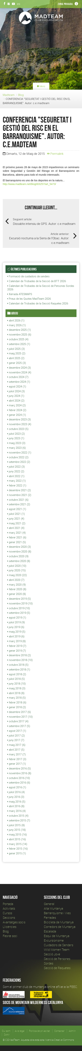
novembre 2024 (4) (19, 372)
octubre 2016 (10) (18, 778)
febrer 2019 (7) (16, 646)
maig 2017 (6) (16, 745)
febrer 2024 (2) (16, 410)
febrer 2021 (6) (16, 537)
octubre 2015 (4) (17, 815)
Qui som (6, 1031)
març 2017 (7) (16, 754)
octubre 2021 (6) (17, 499)
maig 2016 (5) (16, 801)
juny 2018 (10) (16, 683)
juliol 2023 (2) (16, 433)
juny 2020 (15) (16, 570)
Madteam (8, 95)
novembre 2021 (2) (19, 495)
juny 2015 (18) (16, 829)
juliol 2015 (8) (16, 825)
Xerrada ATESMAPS (19, 294)
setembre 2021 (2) (18, 504)
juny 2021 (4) (15, 518)
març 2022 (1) (16, 480)
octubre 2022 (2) (17, 457)
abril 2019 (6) (15, 636)
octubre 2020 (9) (17, 556)
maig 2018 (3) (16, 688)
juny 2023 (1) (15, 438)
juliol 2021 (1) (16, 514)
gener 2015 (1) (16, 853)
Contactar (59, 1031)
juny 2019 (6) (15, 627)
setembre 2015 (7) (18, 820)
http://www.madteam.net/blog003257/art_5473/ (29, 184)
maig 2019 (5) (16, 631)
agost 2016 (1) (16, 787)
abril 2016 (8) (15, 806)
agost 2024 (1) (16, 386)
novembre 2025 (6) (19, 334)
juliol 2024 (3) (16, 391)
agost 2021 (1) (16, 509)
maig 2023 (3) (16, 443)
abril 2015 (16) (16, 839)
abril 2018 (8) (15, 693)
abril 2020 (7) (15, 580)
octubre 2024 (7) (17, 377)
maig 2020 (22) (17, 575)
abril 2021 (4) (15, 528)
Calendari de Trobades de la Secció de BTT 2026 (36, 281)
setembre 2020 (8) (18, 561)
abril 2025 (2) (15, 358)
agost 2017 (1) (16, 730)
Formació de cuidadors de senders (28, 276)
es (18, 4)
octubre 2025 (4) (17, 339)
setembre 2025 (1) (18, 344)
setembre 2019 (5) (18, 613)
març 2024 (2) (16, 405)
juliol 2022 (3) (16, 466)
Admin (72, 1031)
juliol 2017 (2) (16, 735)
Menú (41, 86)
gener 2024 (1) (16, 415)
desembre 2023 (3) (19, 419)
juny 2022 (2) (15, 471)
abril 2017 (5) (15, 749)
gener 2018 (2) (16, 707)
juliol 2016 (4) (16, 792)
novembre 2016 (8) (19, 773)
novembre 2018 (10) (20, 660)
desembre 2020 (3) (19, 546)
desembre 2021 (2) (19, 490)
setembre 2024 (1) (18, 381)
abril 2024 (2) (15, 400)
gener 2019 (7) (16, 650)
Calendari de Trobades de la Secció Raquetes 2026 (37, 303)
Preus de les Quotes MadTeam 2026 (29, 298)
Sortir (6, 1034)
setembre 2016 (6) (18, 782)
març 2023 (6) (16, 447)
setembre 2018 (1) (18, 669)
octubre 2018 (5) (17, 664)
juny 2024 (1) (15, 396)
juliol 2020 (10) (16, 565)
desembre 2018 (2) (19, 655)
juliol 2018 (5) (16, 679)
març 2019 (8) (16, 641)
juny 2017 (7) (15, 740)
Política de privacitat (39, 1031)
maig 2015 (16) (17, 834)
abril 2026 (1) (15, 320)
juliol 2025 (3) (16, 349)
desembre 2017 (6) (19, 712)
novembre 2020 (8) (19, 551)
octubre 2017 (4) (17, 721)
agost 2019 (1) (16, 617)
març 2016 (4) (16, 811)
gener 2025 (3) (16, 363)
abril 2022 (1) (15, 476)
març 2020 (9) (16, 584)
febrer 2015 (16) (17, 848)
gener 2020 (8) (16, 594)
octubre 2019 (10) (18, 608)
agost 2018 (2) (16, 674)
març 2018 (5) (16, 697)
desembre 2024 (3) (19, 367)
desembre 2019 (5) (19, 598)
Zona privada (65, 3)
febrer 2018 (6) (16, 702)
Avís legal (20, 1031)
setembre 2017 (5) (18, 726)
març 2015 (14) (17, 844)
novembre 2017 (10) (20, 716)
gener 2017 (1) (16, 763)
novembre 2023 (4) (19, 424)
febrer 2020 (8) (16, 589)
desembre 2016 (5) (19, 768)
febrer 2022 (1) (16, 485)
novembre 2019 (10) (20, 603)
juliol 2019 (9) (16, 622)
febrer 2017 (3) (16, 759)
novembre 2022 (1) (19, 452)
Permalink (55, 154)
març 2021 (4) (16, 532)
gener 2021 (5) (16, 542)
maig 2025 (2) (16, 353)
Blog (21, 95)
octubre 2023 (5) (17, 429)
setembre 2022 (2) (18, 462)
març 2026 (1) (16, 325)
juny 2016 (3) (15, 797)
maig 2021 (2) (16, 523)
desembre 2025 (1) (19, 329)
